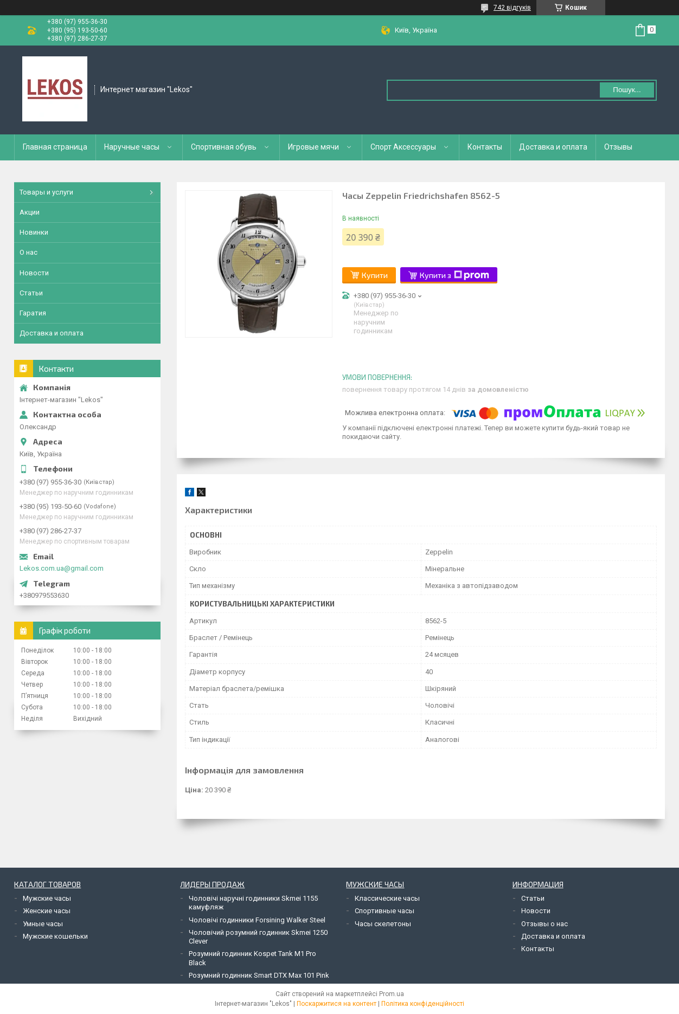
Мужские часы (47, 898)
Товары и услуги (46, 192)
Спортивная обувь (224, 147)
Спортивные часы (384, 911)
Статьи (31, 293)
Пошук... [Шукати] (626, 90)
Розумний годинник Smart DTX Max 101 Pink (259, 975)
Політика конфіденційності (422, 1003)
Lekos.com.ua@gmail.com (62, 568)
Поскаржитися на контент (336, 1003)
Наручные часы (131, 147)
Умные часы (43, 924)
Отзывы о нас (544, 924)
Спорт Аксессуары (403, 147)
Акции (30, 212)
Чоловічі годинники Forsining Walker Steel (257, 920)
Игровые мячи (313, 147)
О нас (28, 252)
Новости (34, 273)
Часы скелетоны (383, 924)
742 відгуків (512, 7)
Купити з (454, 275)
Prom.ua (391, 994)
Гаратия (33, 313)
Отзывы (618, 147)
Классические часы (387, 898)
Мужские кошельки (55, 936)
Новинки (34, 232)
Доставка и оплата (553, 147)
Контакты (484, 147)
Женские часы (47, 911)
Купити (375, 275)
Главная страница (55, 147)
